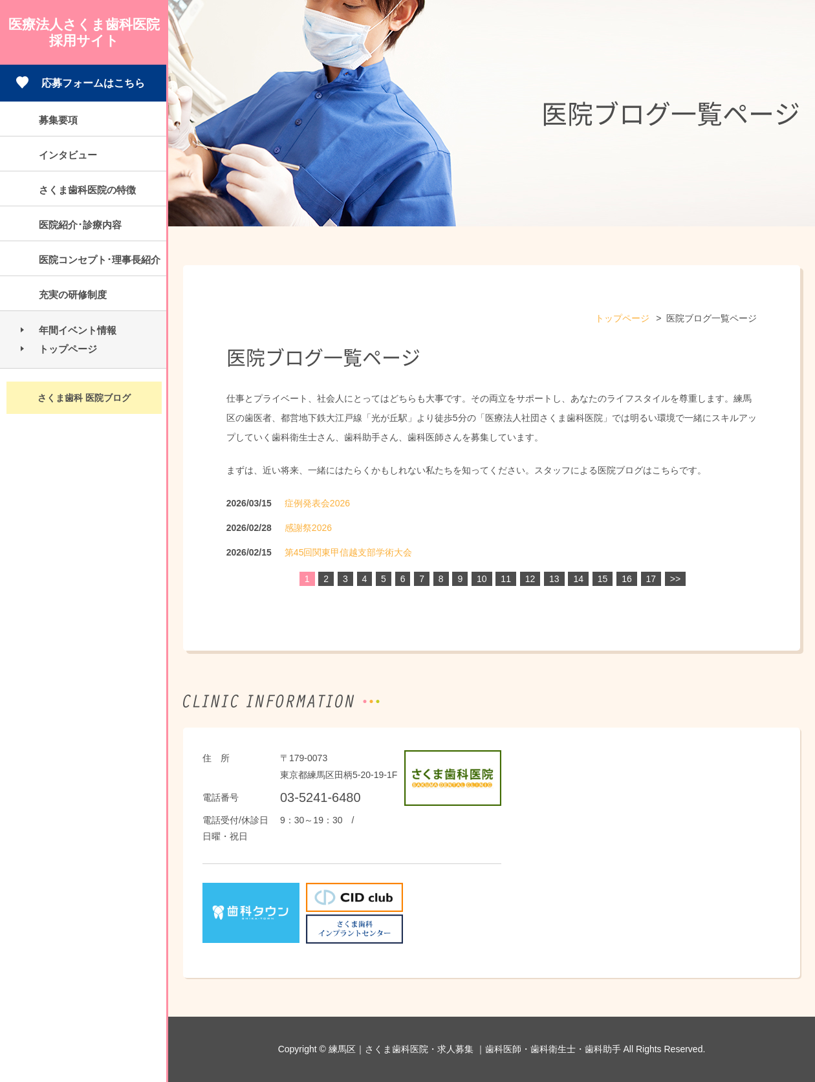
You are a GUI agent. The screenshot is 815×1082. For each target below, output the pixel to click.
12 (530, 579)
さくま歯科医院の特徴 (87, 189)
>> (675, 579)
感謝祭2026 (308, 528)
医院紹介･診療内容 (80, 224)
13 (554, 579)
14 (578, 579)
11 (506, 579)
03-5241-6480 (320, 797)
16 (627, 579)
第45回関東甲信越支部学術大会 (349, 552)
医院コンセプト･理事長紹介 (99, 259)
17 (651, 579)
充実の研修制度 (73, 294)
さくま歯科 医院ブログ (84, 398)
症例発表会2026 (317, 503)
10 (482, 579)
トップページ (68, 348)
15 (603, 579)
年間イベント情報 (77, 330)
